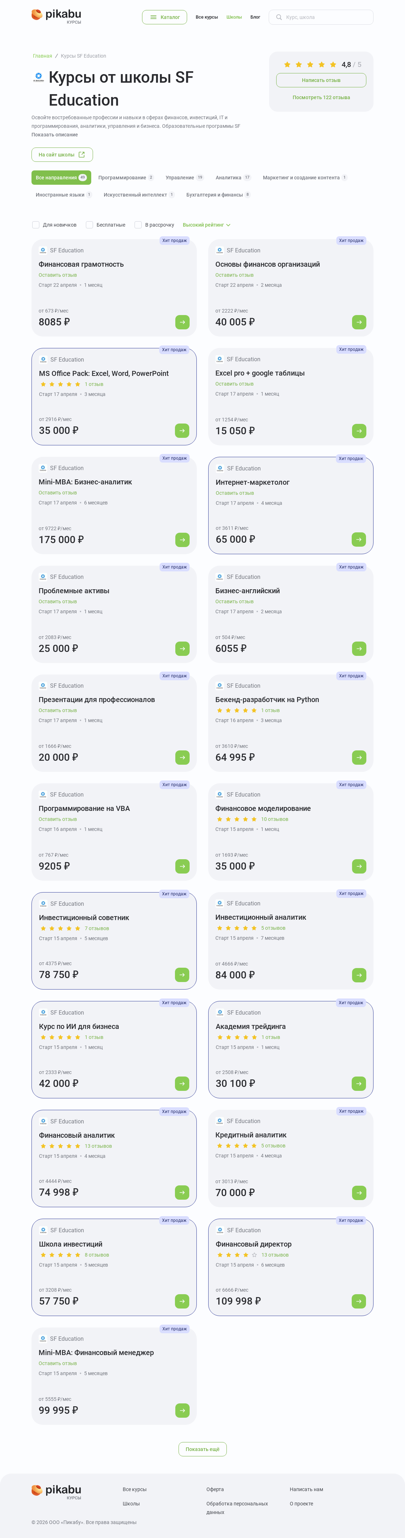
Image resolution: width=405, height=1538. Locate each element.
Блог (255, 17)
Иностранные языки (64, 194)
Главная (42, 56)
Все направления (61, 177)
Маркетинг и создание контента (305, 177)
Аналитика (234, 177)
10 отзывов (274, 819)
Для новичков (60, 225)
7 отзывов (97, 928)
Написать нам (306, 1489)
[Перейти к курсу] (182, 322)
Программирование (126, 177)
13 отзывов (98, 1146)
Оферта (215, 1489)
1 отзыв (94, 384)
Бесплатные (111, 225)
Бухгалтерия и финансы (218, 194)
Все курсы (207, 17)
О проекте (301, 1503)
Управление (185, 177)
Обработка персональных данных (237, 1508)
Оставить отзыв (58, 275)
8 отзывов (97, 1255)
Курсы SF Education (83, 56)
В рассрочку (159, 225)
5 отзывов (273, 928)
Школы (234, 17)
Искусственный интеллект (139, 194)
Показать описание (54, 134)
